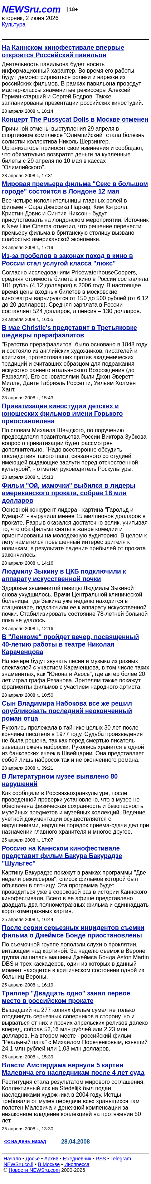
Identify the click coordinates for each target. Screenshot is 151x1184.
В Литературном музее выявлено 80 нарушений (60, 780)
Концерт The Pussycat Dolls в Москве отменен (75, 119)
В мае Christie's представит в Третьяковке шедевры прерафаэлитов (69, 331)
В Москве (49, 1164)
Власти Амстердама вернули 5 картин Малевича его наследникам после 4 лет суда (73, 1069)
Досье (32, 1158)
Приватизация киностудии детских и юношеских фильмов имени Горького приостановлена (62, 414)
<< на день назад (25, 1141)
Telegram (121, 1158)
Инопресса (77, 1164)
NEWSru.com (31, 9)
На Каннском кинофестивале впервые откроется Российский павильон (63, 51)
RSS (101, 1158)
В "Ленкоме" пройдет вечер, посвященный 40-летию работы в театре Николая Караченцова (70, 644)
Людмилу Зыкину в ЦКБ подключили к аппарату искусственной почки (64, 575)
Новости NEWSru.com (34, 1170)
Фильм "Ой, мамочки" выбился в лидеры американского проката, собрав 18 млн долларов (68, 493)
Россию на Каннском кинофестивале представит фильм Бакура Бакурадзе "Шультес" (62, 856)
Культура (14, 24)
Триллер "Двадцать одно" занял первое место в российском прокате (66, 997)
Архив (51, 1158)
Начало (12, 1158)
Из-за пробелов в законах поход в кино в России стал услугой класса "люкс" (67, 259)
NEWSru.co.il (18, 1164)
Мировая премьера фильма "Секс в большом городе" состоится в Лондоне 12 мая (75, 187)
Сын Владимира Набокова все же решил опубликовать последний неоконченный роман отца (67, 711)
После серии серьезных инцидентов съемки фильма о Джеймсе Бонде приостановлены (73, 931)
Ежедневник (77, 1158)
